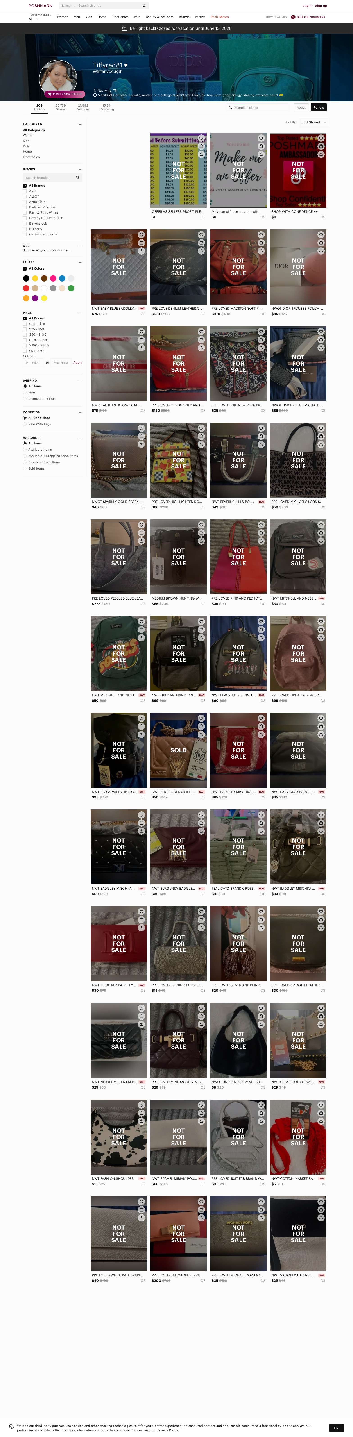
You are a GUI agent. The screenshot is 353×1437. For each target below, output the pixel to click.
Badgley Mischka (39, 207)
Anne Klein (34, 202)
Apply (77, 362)
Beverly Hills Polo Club (43, 218)
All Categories (34, 130)
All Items (32, 386)
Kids (88, 17)
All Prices (33, 318)
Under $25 (34, 324)
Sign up (321, 6)
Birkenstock (35, 223)
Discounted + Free (39, 399)
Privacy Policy (167, 1430)
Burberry (32, 229)
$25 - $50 (33, 329)
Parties (200, 17)
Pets (137, 17)
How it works (276, 17)
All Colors (33, 268)
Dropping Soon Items (42, 462)
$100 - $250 (35, 340)
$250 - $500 (36, 345)
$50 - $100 (35, 334)
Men (77, 17)
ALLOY (31, 196)
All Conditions (36, 418)
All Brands (34, 186)
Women (62, 17)
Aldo (29, 191)
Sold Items (34, 468)
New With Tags (37, 424)
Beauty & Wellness (160, 17)
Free (29, 392)
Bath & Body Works (40, 213)
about (301, 107)
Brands (184, 17)
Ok (336, 1428)
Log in (307, 6)
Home (101, 17)
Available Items (37, 450)
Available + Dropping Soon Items (50, 456)
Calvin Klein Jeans (40, 234)
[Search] (109, 5)
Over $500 (34, 351)
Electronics (120, 17)
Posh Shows (220, 17)
